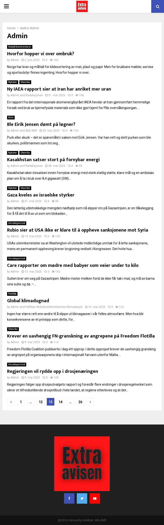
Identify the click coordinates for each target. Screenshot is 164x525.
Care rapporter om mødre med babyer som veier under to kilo (72, 265)
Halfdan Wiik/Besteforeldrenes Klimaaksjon (54, 307)
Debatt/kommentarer (19, 47)
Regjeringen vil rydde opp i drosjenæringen (52, 371)
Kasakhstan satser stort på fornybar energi (53, 160)
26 (80, 402)
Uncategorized (16, 223)
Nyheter (12, 82)
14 (60, 402)
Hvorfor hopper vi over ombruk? (40, 54)
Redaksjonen (34, 95)
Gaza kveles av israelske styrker (40, 195)
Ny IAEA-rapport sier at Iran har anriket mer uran (59, 89)
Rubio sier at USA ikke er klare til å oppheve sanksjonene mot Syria (77, 230)
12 (41, 402)
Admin (34, 28)
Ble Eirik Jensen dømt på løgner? (41, 124)
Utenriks (25, 82)
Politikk (12, 293)
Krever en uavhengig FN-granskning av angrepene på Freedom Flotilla (81, 336)
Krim (10, 117)
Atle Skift (31, 130)
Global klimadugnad (28, 301)
